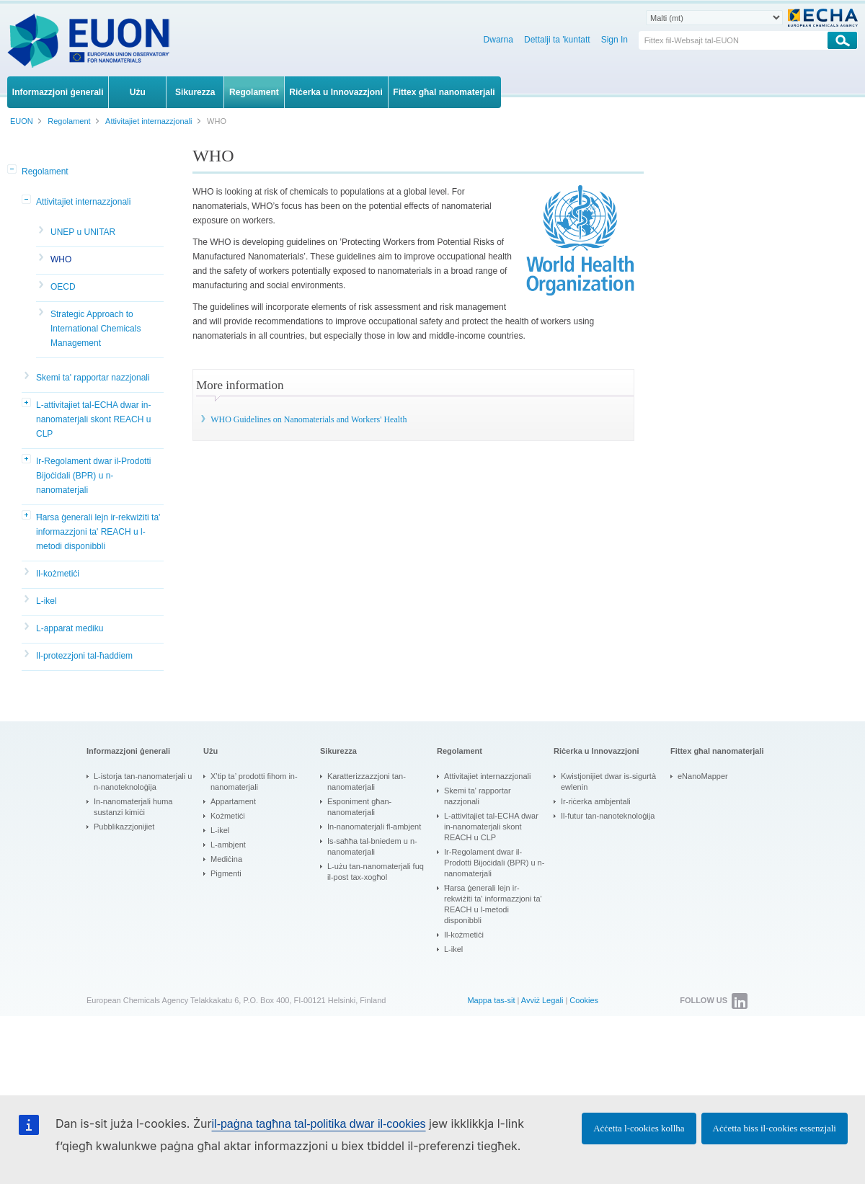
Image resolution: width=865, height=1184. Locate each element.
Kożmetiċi (227, 815)
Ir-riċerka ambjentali (596, 801)
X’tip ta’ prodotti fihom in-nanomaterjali (254, 781)
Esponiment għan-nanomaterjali (359, 806)
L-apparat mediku (69, 628)
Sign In (614, 40)
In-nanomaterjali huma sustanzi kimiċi (133, 806)
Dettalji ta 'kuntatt (557, 40)
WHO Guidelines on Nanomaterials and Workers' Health (308, 419)
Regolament (45, 171)
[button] (13, 170)
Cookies (583, 1000)
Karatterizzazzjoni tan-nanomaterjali (366, 781)
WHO (60, 259)
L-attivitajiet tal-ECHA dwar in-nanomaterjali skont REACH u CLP (93, 419)
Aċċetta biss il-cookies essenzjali (774, 1128)
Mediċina (226, 859)
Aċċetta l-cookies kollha (638, 1128)
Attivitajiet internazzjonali (83, 202)
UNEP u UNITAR (82, 232)
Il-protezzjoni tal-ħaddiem (84, 656)
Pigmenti (225, 873)
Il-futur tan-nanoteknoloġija (608, 815)
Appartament (233, 801)
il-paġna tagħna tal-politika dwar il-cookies (319, 1124)
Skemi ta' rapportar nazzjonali (93, 378)
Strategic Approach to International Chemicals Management (95, 328)
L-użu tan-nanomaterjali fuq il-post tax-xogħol (375, 871)
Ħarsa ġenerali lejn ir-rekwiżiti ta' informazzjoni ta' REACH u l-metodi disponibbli (98, 531)
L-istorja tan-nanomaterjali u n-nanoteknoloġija (143, 781)
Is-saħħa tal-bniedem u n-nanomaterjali (372, 846)
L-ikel (46, 601)
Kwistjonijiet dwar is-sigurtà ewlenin (608, 781)
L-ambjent (228, 844)
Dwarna (498, 40)
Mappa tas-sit (491, 1000)
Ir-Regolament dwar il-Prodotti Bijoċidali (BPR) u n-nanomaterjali (93, 475)
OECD (63, 287)
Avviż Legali (542, 1000)
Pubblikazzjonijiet (124, 826)
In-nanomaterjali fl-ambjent (374, 826)
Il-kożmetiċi (57, 574)
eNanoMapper (703, 776)
